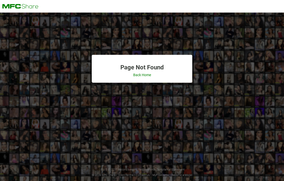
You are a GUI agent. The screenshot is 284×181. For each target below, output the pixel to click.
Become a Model (181, 175)
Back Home (142, 75)
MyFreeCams (160, 175)
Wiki (120, 175)
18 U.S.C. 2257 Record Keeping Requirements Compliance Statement (142, 169)
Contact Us (143, 175)
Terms (129, 175)
